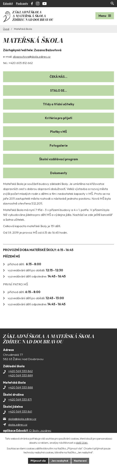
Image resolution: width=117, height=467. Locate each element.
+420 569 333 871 (20, 399)
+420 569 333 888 (20, 387)
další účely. (82, 442)
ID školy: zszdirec (27, 430)
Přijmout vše (38, 460)
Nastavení (80, 460)
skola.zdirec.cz (17, 424)
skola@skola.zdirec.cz (22, 419)
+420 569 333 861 (20, 411)
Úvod (6, 29)
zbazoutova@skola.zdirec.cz (32, 56)
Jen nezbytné (59, 460)
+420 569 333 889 (20, 375)
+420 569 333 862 (20, 371)
